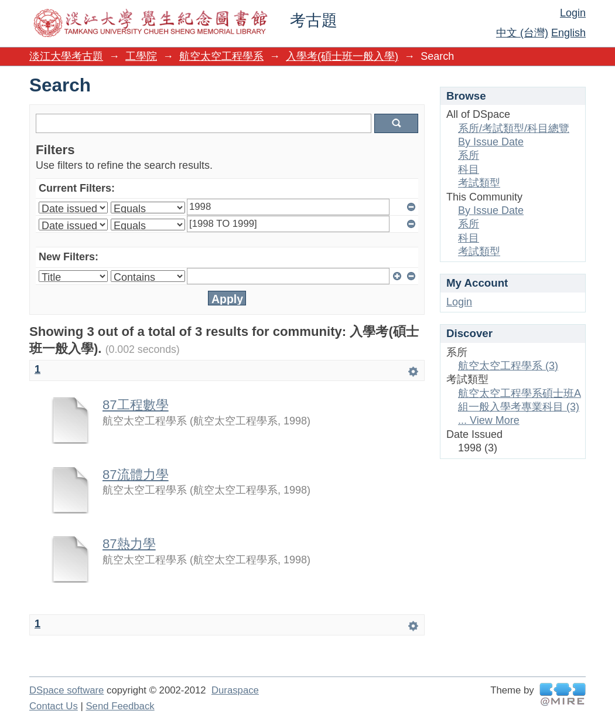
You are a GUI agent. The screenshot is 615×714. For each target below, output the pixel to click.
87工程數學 (135, 404)
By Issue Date (491, 142)
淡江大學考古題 (66, 56)
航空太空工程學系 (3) (508, 366)
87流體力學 (135, 474)
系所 (468, 155)
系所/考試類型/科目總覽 (513, 128)
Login (573, 13)
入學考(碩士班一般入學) (342, 56)
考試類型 (479, 183)
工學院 (141, 56)
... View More (489, 420)
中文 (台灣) (522, 33)
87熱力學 (129, 543)
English (568, 33)
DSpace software (66, 690)
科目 (468, 169)
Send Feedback (120, 706)
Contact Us (53, 706)
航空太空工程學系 (221, 56)
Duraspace (235, 690)
